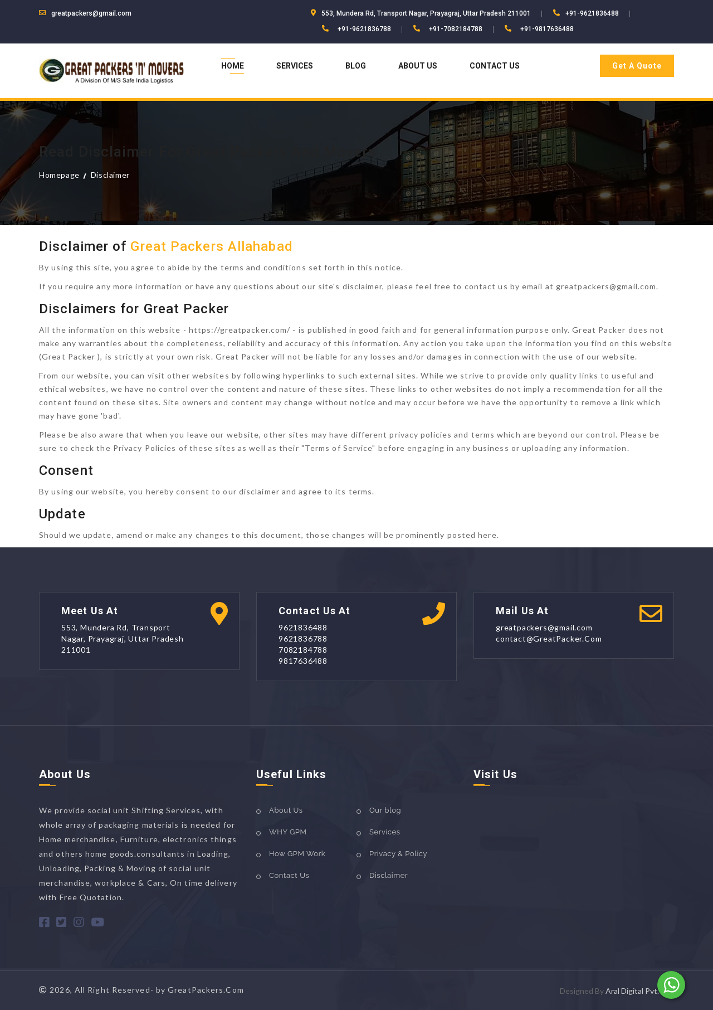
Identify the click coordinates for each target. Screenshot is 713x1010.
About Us (417, 65)
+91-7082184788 (455, 29)
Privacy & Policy (398, 853)
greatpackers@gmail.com (91, 13)
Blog (355, 65)
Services (294, 65)
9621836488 (303, 627)
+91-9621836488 (592, 13)
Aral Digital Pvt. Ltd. (639, 991)
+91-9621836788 (364, 29)
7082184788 (303, 649)
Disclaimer (110, 174)
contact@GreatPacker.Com (549, 638)
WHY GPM (288, 832)
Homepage (59, 174)
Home (232, 65)
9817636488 (303, 661)
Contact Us (495, 65)
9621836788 (303, 638)
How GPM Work (297, 853)
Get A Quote (637, 65)
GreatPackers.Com (206, 989)
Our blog (385, 810)
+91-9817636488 (547, 29)
